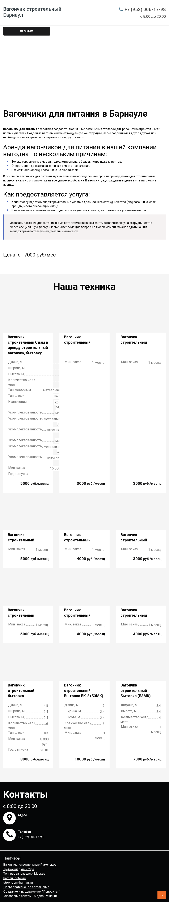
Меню (26, 31)
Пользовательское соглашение (26, 887)
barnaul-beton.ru (14, 878)
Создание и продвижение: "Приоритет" (31, 891)
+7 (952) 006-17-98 (145, 9)
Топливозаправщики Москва (24, 873)
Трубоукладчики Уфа (18, 869)
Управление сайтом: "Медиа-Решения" (31, 896)
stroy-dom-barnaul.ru (18, 882)
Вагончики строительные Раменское (29, 864)
